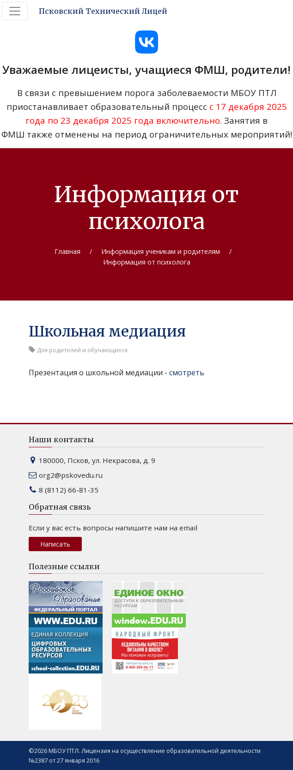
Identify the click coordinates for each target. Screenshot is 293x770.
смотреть (186, 372)
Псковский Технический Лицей (103, 11)
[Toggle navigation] (15, 11)
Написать (55, 544)
